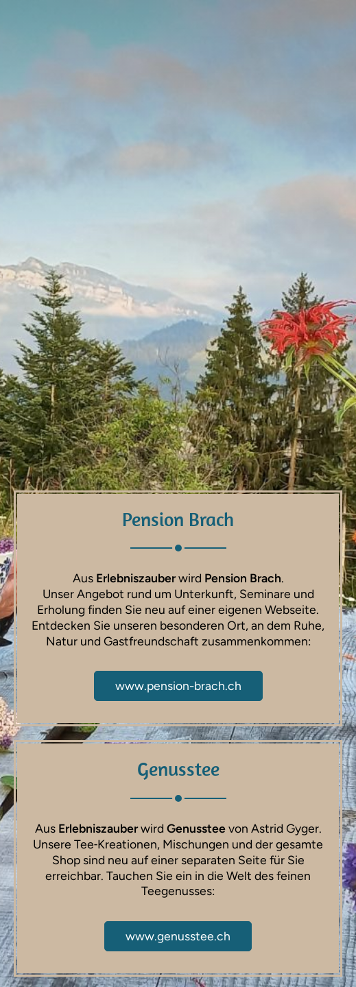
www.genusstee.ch (178, 936)
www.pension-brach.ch (178, 685)
